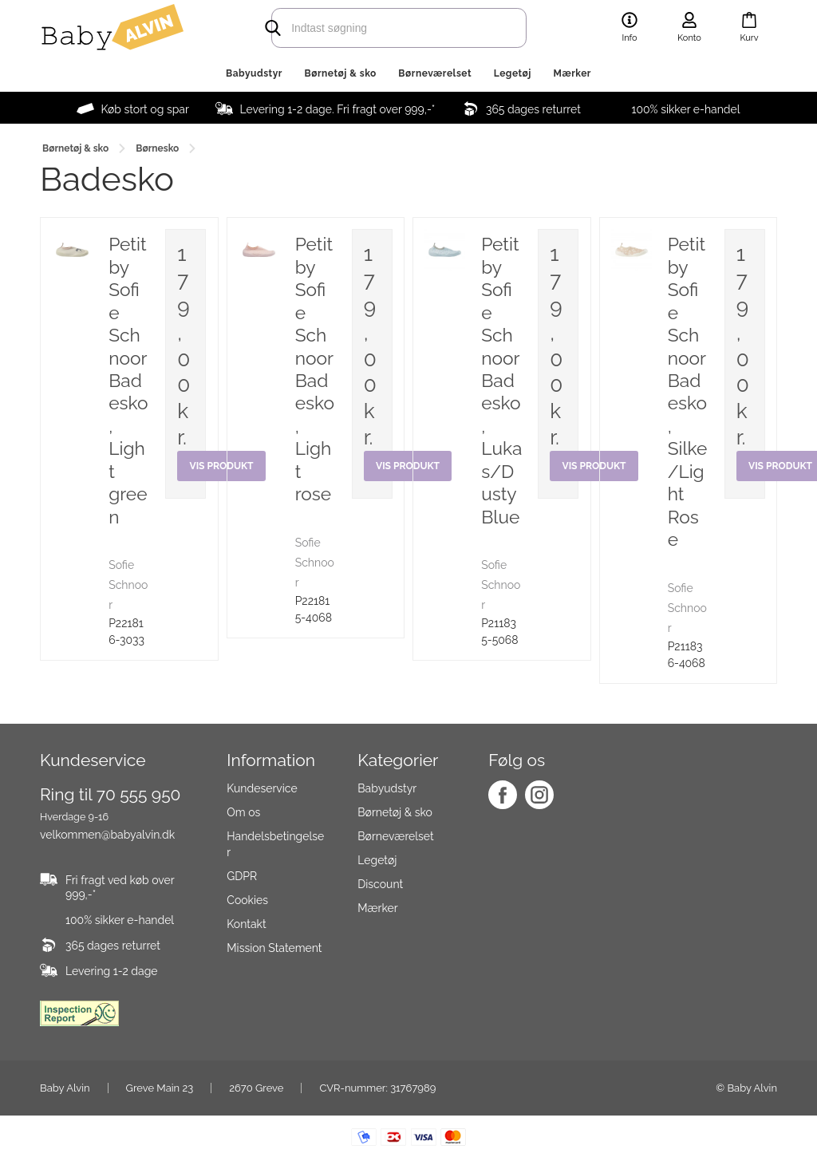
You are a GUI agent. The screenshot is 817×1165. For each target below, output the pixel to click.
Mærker (572, 73)
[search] (376, 28)
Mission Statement (274, 948)
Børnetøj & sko (341, 73)
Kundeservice (262, 788)
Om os (243, 812)
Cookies (247, 900)
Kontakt (246, 924)
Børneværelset (435, 73)
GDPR (242, 876)
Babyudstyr (254, 73)
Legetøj (512, 73)
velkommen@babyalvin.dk (107, 834)
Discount (380, 884)
